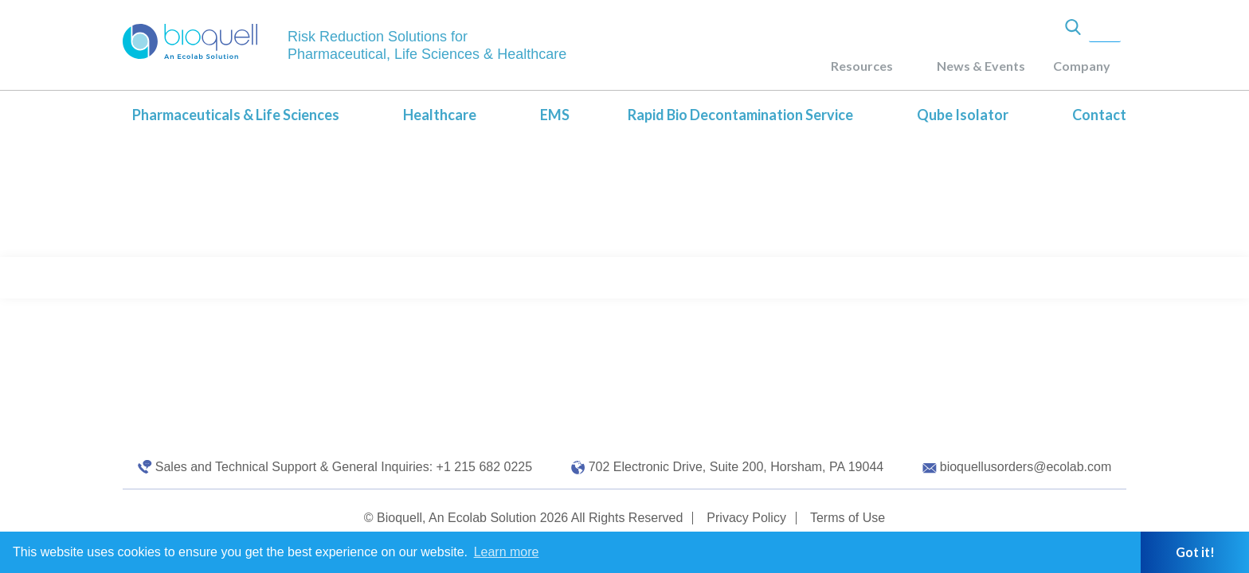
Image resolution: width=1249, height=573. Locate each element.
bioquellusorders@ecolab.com (1025, 467)
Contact (1099, 114)
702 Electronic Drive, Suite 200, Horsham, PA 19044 (736, 467)
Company (1081, 65)
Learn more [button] (506, 552)
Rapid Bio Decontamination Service (740, 114)
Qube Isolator (962, 114)
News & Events (981, 65)
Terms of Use (847, 517)
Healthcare (439, 114)
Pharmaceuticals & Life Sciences (235, 114)
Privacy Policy (746, 517)
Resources (862, 65)
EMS (555, 114)
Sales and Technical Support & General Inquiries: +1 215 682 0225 (343, 467)
